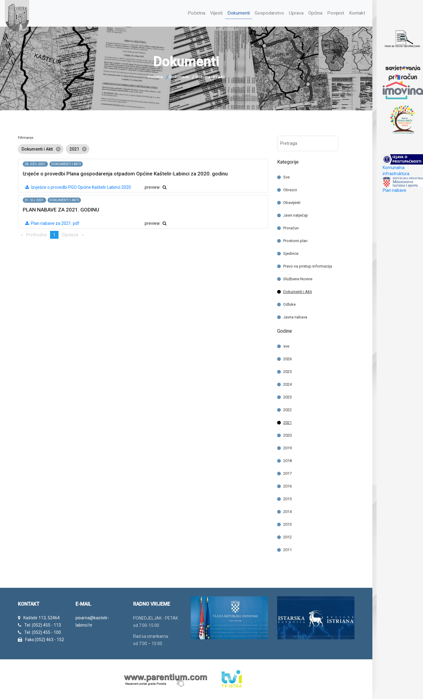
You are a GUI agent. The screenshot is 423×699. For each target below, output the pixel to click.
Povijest (335, 12)
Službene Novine (297, 278)
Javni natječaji (295, 214)
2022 (287, 409)
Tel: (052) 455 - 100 (42, 631)
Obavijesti (291, 202)
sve (286, 345)
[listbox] (143, 148)
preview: (156, 186)
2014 (287, 511)
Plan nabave (394, 190)
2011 (287, 549)
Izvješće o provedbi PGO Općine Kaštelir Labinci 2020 (78, 186)
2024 (287, 383)
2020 (287, 434)
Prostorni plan (295, 240)
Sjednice (290, 253)
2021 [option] (77, 148)
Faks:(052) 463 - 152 (44, 638)
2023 (287, 396)
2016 (287, 485)
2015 (287, 498)
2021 (287, 422)
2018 (287, 460)
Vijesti (213, 12)
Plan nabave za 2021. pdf (52, 222)
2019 (287, 447)
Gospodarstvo (268, 12)
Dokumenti (236, 12)
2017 (287, 473)
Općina (314, 12)
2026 (287, 358)
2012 (287, 536)
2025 (287, 371)
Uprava (295, 12)
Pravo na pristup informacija (307, 265)
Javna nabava (295, 316)
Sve (286, 176)
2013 (287, 523)
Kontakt (357, 12)
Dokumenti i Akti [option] (40, 148)
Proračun (291, 227)
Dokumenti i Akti (297, 291)
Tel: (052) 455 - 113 (42, 624)
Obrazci (290, 189)
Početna (193, 12)
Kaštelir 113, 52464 (41, 617)
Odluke (289, 303)
